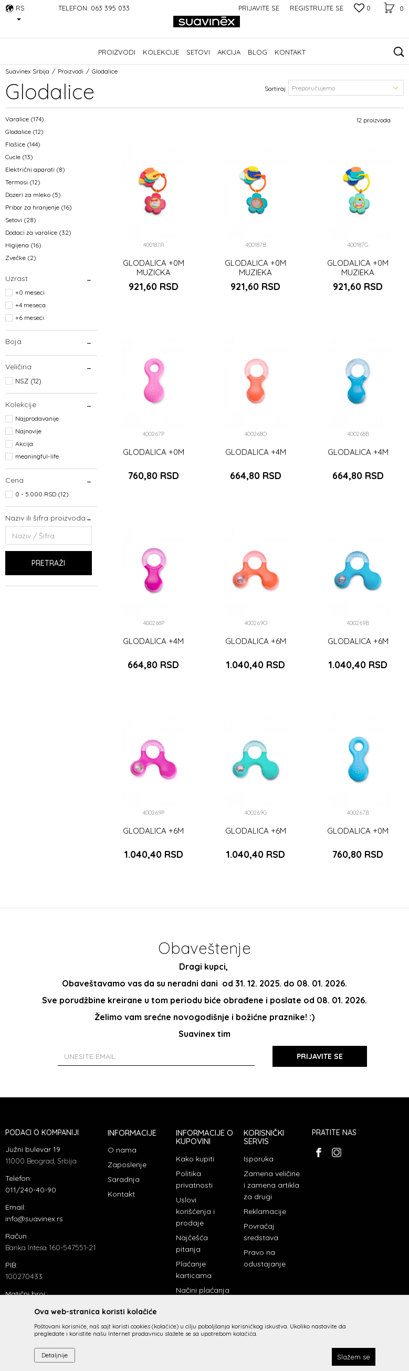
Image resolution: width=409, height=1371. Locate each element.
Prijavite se (320, 1056)
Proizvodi (70, 71)
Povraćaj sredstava (261, 1231)
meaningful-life (37, 456)
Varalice (24, 119)
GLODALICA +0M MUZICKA (153, 267)
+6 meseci (29, 317)
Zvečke (20, 258)
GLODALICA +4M (255, 452)
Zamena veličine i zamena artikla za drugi (272, 1185)
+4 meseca (30, 305)
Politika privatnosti (194, 1179)
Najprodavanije (37, 418)
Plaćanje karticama (194, 1269)
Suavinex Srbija (27, 71)
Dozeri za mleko (33, 195)
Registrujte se (316, 8)
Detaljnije (54, 1355)
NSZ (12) (28, 381)
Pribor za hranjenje (38, 207)
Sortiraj (275, 88)
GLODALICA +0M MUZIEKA (255, 267)
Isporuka (259, 1159)
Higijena (23, 245)
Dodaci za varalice (38, 232)
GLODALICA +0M (153, 452)
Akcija (24, 444)
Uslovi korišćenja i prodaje (195, 1211)
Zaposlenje (127, 1164)
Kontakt (121, 1194)
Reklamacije (265, 1211)
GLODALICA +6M (255, 641)
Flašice (22, 144)
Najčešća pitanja (192, 1243)
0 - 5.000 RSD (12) (42, 494)
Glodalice (24, 132)
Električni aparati (35, 169)
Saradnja (124, 1179)
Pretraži (48, 563)
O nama (122, 1150)
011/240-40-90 (30, 1190)
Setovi (20, 220)
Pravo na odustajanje (265, 1258)
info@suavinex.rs (34, 1218)
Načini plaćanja (202, 1290)
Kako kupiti (195, 1159)
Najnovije (28, 431)
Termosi (22, 182)
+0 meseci (30, 292)
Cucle (19, 157)
